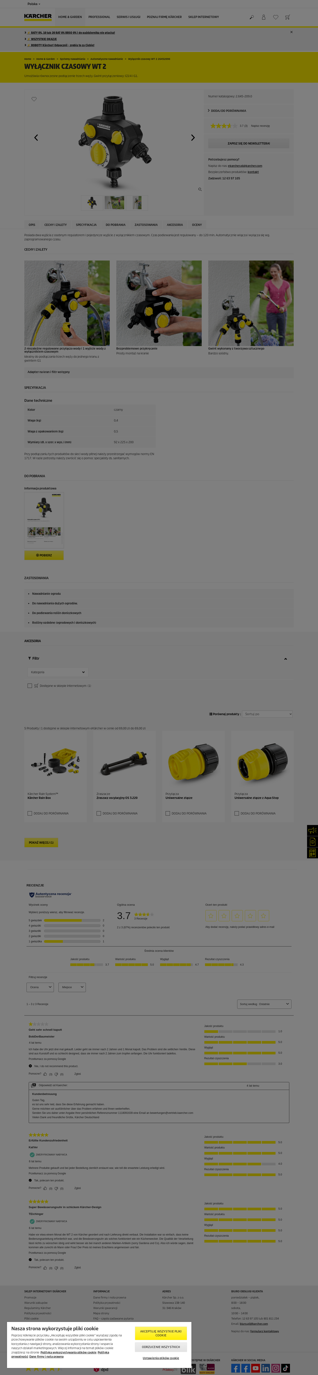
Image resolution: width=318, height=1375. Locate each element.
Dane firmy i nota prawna (46, 1357)
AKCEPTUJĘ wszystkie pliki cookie (161, 1333)
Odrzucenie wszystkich (161, 1347)
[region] (99, 1345)
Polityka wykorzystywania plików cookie (69, 1352)
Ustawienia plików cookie (161, 1358)
